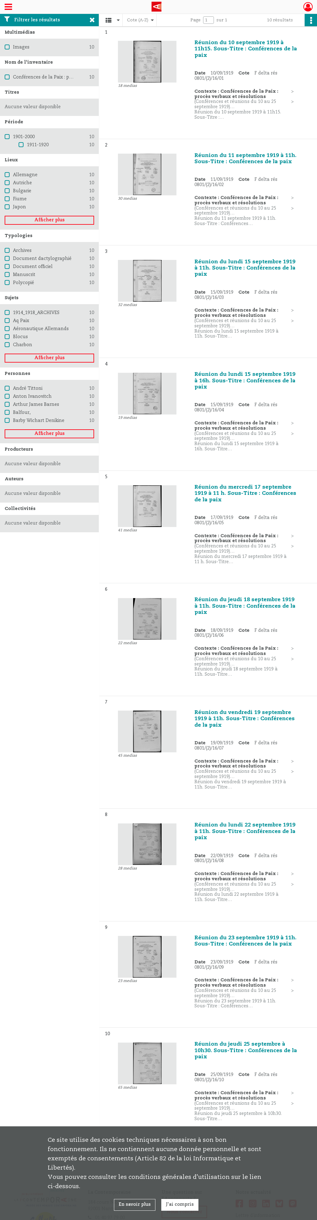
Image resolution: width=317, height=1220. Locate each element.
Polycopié (23, 283)
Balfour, (22, 412)
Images (21, 47)
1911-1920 (38, 145)
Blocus (20, 337)
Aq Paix (21, 321)
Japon (19, 207)
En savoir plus (135, 1204)
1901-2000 (24, 137)
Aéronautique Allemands (41, 329)
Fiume (20, 199)
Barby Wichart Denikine (38, 421)
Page (195, 20)
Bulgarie (22, 191)
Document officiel (33, 267)
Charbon (22, 345)
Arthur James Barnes (36, 404)
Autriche (22, 183)
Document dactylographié (42, 259)
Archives (22, 251)
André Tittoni (27, 388)
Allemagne (25, 175)
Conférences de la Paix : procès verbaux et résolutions (72, 77)
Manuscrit (24, 275)
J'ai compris (180, 1204)
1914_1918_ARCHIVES (36, 313)
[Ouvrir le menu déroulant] (8, 7)
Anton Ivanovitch (32, 396)
